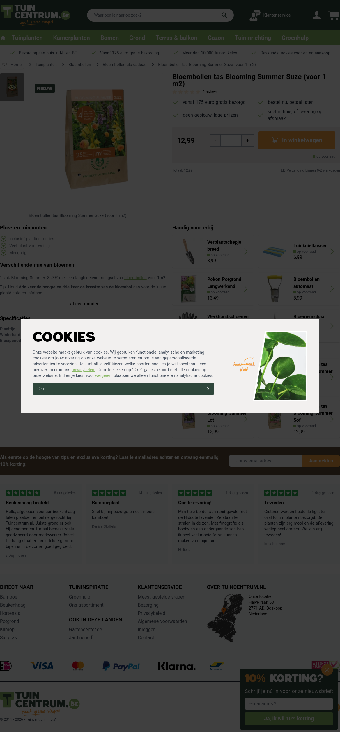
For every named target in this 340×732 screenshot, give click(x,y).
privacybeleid (83, 369)
